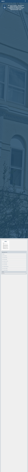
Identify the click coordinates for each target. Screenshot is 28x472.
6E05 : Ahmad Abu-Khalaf (5, 266)
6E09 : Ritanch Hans (4, 257)
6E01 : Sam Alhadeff (4, 259)
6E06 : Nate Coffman (4, 268)
